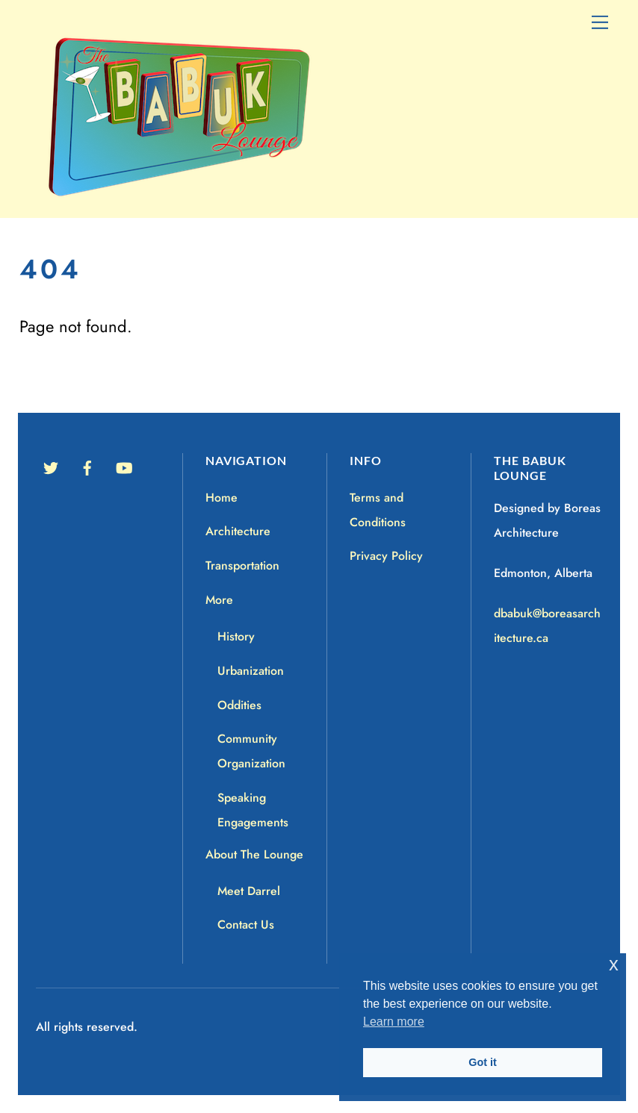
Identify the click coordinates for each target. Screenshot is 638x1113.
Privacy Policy (386, 555)
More (219, 599)
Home (221, 497)
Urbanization (250, 670)
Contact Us (245, 924)
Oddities (239, 705)
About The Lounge (254, 854)
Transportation (242, 565)
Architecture (237, 531)
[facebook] (87, 466)
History (236, 636)
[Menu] (600, 20)
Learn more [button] (393, 1021)
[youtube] (124, 466)
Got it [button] (482, 1062)
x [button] (614, 964)
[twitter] (51, 466)
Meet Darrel (248, 891)
